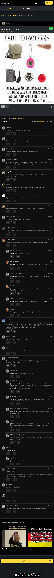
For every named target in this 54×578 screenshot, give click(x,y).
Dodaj (9, 8)
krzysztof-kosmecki (12, 495)
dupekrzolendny (11, 216)
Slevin (8, 447)
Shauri (8, 239)
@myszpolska (14, 264)
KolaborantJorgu (11, 138)
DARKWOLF (9, 484)
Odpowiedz (50, 127)
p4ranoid (8, 159)
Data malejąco (41, 121)
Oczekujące (27, 8)
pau (7, 148)
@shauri (12, 253)
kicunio (8, 320)
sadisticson (9, 195)
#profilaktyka (10, 31)
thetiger (8, 184)
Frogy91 (8, 172)
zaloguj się (17, 118)
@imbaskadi (13, 411)
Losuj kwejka (51, 561)
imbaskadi (13, 396)
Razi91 (8, 347)
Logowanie (41, 3)
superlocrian (13, 370)
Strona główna (6, 15)
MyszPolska (13, 250)
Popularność (50, 121)
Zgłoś (51, 111)
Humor (15, 15)
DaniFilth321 (10, 505)
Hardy (8, 206)
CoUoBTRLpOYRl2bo (12, 468)
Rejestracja (49, 3)
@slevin (12, 461)
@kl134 (12, 373)
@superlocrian (14, 384)
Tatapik (8, 336)
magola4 (8, 127)
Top (45, 8)
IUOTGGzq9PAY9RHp (12, 358)
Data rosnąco (32, 121)
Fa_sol (8, 227)
